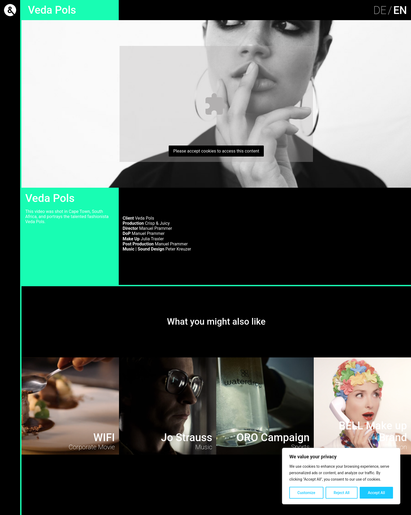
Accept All (376, 493)
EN (400, 10)
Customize (306, 493)
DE (380, 10)
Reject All (341, 493)
